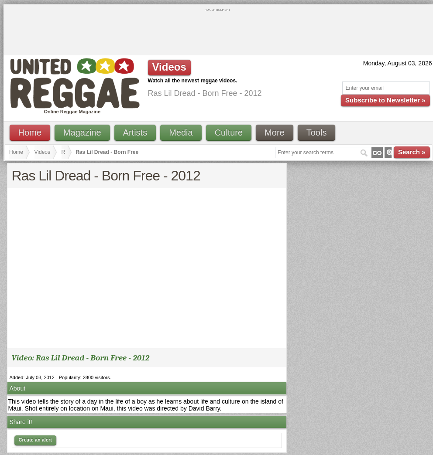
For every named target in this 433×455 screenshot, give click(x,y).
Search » (412, 152)
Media (180, 132)
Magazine (82, 132)
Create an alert (35, 439)
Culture (229, 132)
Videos (42, 152)
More (275, 132)
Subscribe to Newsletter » (385, 100)
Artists (135, 132)
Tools (316, 132)
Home (29, 132)
